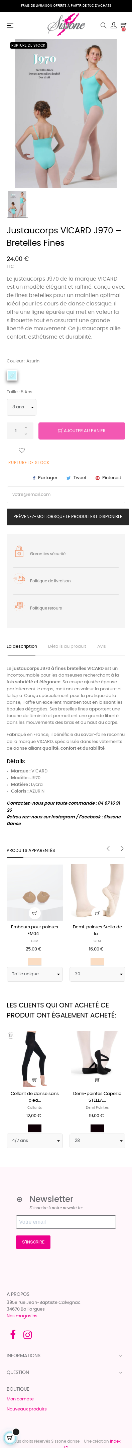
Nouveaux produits (27, 1409)
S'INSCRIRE (33, 1241)
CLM (35, 941)
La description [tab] (22, 646)
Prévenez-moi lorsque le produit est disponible (67, 517)
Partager (47, 478)
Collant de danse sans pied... (35, 1097)
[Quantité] (20, 430)
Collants (34, 1107)
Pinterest (111, 478)
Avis (101, 646)
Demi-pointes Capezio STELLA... (97, 1097)
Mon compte (20, 1399)
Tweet (80, 478)
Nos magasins (22, 1316)
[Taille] (21, 407)
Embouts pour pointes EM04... (34, 930)
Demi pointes (97, 1107)
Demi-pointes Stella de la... (97, 930)
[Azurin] (12, 375)
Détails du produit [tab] (67, 646)
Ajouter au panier (82, 431)
